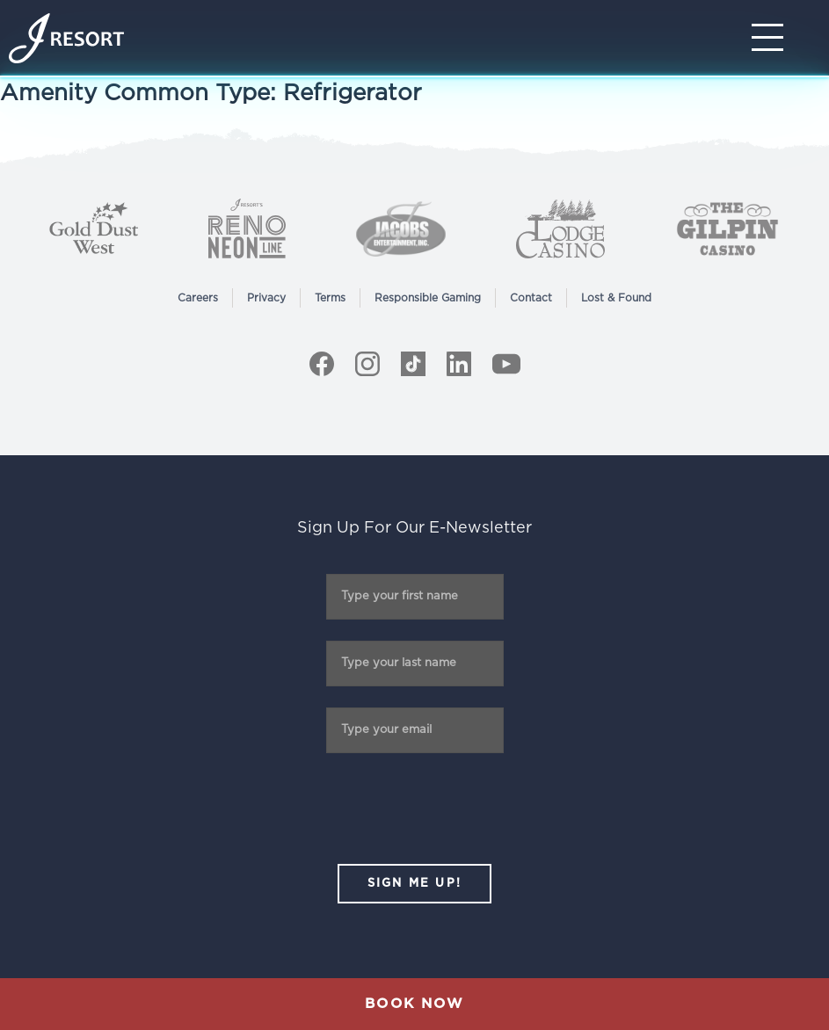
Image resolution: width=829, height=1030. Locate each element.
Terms (330, 298)
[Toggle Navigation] (773, 38)
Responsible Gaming (428, 298)
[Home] (66, 38)
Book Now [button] (414, 1004)
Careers (198, 298)
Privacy (266, 298)
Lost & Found (616, 298)
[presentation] (415, 808)
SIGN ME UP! (414, 883)
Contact (531, 298)
